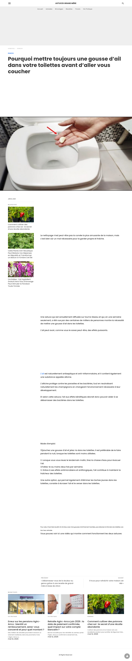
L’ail (42, 373)
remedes (49, 9)
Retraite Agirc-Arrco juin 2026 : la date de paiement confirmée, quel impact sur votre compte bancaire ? (66, 625)
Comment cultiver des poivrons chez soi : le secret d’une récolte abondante (20, 226)
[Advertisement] (66, 29)
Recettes (69, 9)
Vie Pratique (87, 9)
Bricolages (59, 9)
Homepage (11, 48)
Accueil (40, 9)
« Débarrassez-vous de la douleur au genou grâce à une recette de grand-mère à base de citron (57, 583)
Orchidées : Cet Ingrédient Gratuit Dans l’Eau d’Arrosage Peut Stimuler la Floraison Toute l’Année (20, 282)
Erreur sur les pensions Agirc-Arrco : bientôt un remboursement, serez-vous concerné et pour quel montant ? (26, 625)
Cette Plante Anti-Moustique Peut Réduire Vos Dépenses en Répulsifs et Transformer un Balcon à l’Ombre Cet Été (20, 254)
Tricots (77, 9)
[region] (66, 93)
